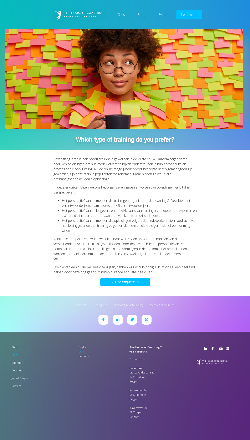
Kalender (16, 363)
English (83, 347)
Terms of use (137, 359)
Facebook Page (213, 349)
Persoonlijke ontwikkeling (129, 305)
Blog (14, 355)
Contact (16, 386)
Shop (142, 14)
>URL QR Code (228, 349)
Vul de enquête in (125, 282)
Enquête (102, 305)
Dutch (82, 351)
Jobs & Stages (19, 378)
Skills (121, 14)
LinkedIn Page (206, 349)
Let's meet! (189, 14)
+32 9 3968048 (138, 351)
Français (83, 356)
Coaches (16, 370)
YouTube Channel (221, 349)
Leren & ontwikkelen (163, 305)
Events (163, 14)
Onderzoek (83, 305)
